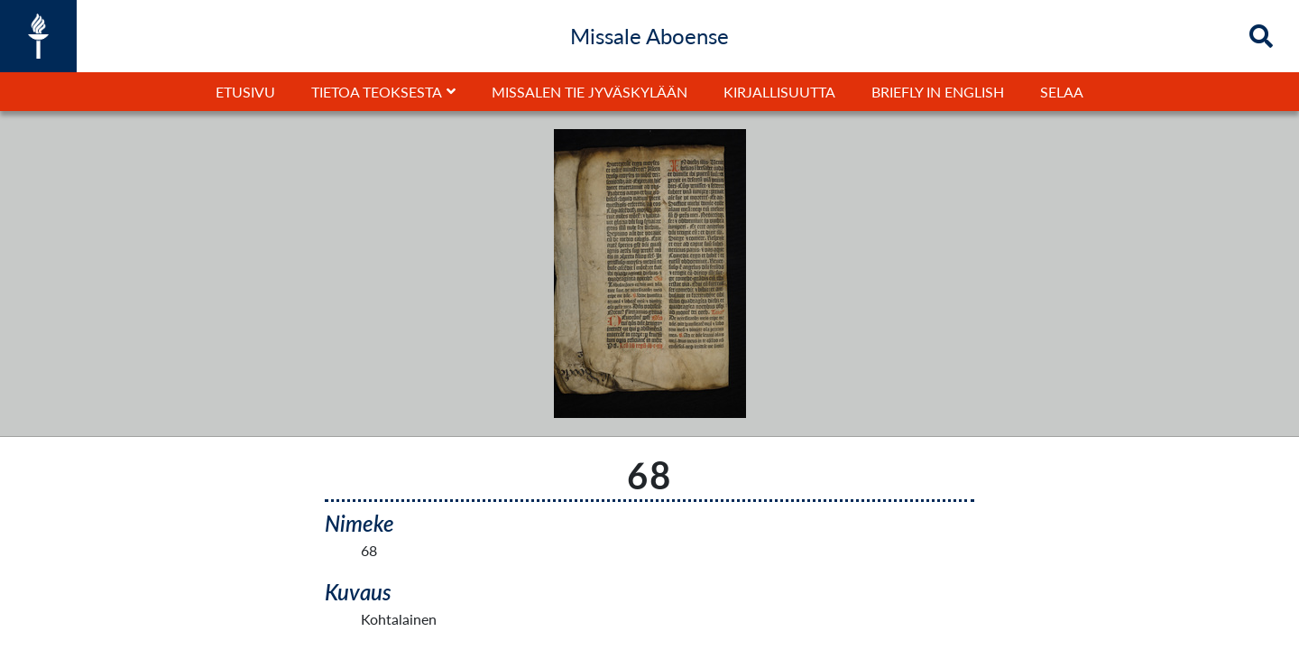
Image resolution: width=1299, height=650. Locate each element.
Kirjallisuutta (779, 91)
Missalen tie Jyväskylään (589, 91)
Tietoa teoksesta (376, 91)
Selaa (1061, 91)
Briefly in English (937, 91)
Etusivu (245, 91)
